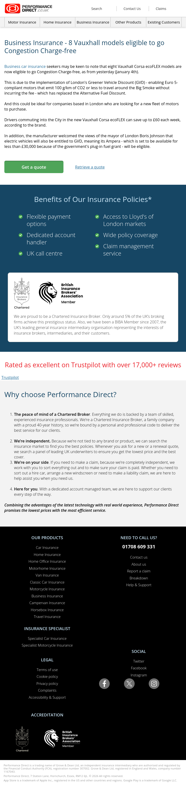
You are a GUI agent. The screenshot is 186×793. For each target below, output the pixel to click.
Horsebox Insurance (47, 609)
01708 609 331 (138, 546)
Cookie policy (47, 676)
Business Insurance (93, 22)
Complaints (47, 690)
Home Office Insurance (47, 561)
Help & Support (138, 584)
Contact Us (132, 8)
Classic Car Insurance (47, 582)
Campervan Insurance (47, 602)
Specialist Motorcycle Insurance (47, 645)
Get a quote (34, 167)
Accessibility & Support (47, 697)
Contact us (138, 557)
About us (139, 564)
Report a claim (139, 571)
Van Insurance (47, 575)
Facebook (139, 667)
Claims (161, 8)
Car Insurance (47, 547)
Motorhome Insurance (47, 568)
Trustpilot (10, 377)
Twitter (138, 661)
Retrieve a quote (90, 167)
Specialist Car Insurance (47, 638)
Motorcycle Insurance (47, 588)
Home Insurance (47, 554)
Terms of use (47, 669)
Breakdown (139, 578)
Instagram (139, 675)
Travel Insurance (47, 616)
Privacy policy (47, 683)
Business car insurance (25, 66)
